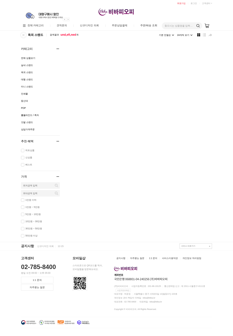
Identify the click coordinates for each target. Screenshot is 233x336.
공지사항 (27, 246)
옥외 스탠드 (35, 34)
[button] (64, 19)
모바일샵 (78, 258)
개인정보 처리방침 (192, 258)
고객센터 (206, 3)
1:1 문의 (37, 280)
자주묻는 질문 (37, 287)
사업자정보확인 (123, 290)
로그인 (194, 3)
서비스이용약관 (170, 258)
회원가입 (181, 3)
